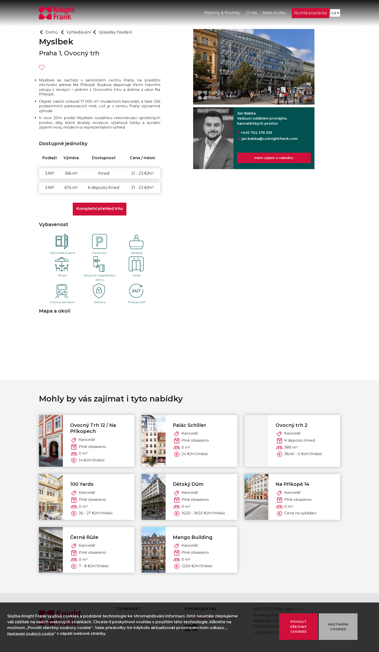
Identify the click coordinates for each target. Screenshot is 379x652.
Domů (53, 32)
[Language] (335, 15)
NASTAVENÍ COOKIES (338, 626)
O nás (251, 14)
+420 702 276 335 (256, 132)
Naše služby (273, 14)
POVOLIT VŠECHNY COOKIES (298, 626)
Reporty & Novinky (222, 14)
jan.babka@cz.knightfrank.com (269, 138)
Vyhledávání (83, 32)
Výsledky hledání (126, 32)
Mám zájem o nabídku (274, 159)
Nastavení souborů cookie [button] (33, 633)
